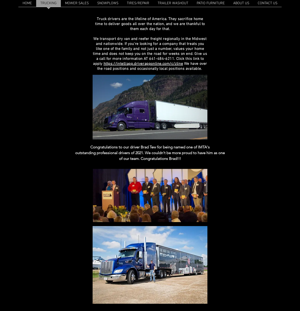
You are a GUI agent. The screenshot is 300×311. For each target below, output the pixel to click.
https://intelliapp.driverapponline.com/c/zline (143, 64)
